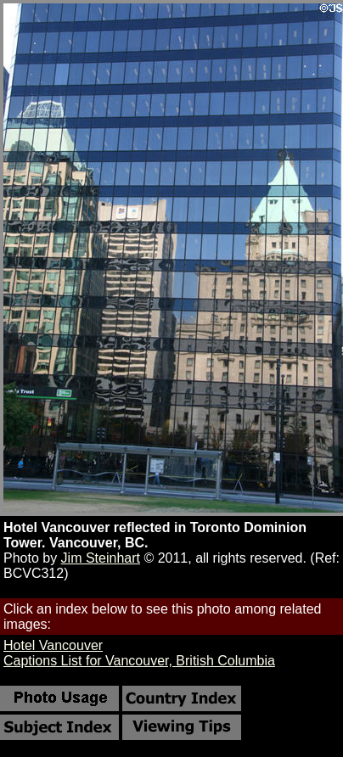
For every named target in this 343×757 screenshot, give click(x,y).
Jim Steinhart (100, 558)
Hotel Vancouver (53, 645)
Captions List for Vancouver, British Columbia (139, 660)
